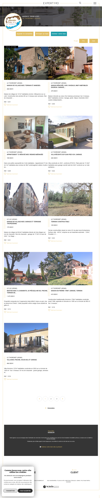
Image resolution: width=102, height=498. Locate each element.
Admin (78, 483)
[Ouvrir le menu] (95, 3)
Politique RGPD (85, 483)
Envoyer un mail (42, 34)
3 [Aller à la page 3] (56, 400)
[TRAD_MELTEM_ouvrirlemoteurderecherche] (80, 3)
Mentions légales (70, 483)
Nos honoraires (51, 483)
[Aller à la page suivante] (62, 400)
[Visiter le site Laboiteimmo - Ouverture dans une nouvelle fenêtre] (51, 492)
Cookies (68, 485)
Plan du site (60, 483)
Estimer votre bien (59, 34)
